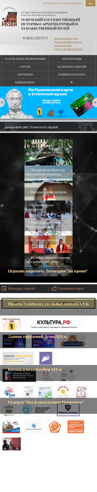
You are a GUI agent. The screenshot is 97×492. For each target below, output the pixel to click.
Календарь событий (72, 66)
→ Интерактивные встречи (46, 192)
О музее (25, 66)
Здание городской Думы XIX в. (37, 336)
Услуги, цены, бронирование (25, 58)
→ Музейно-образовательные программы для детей (48, 259)
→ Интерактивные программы (40, 207)
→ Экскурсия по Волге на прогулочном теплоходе (45, 172)
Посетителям (72, 58)
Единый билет (25, 82)
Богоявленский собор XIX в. (35, 369)
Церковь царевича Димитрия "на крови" (48, 270)
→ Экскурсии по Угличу (44, 152)
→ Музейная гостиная (42, 240)
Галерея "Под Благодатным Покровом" (46, 402)
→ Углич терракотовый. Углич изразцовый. (44, 225)
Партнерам (25, 74)
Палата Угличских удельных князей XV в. (48, 303)
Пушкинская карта (72, 74)
